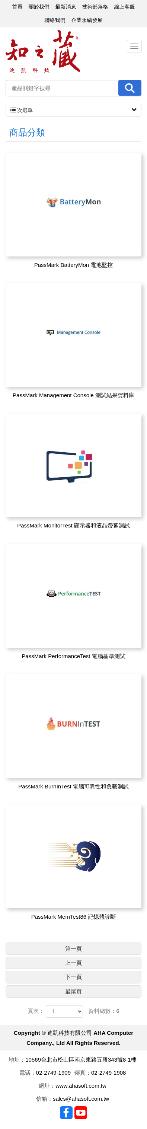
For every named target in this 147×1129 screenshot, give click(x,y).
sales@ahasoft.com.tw (81, 1098)
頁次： (36, 1011)
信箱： (44, 1098)
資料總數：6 (104, 1011)
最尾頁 (73, 991)
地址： (17, 1059)
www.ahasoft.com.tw (80, 1085)
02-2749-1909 (53, 1072)
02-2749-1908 (108, 1072)
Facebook (66, 1112)
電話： (27, 1072)
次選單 (73, 110)
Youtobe (80, 1112)
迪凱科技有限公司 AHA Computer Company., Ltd (43, 51)
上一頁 (73, 963)
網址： (47, 1085)
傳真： (82, 1072)
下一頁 (73, 977)
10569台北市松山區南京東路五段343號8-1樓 (80, 1059)
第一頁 (73, 948)
